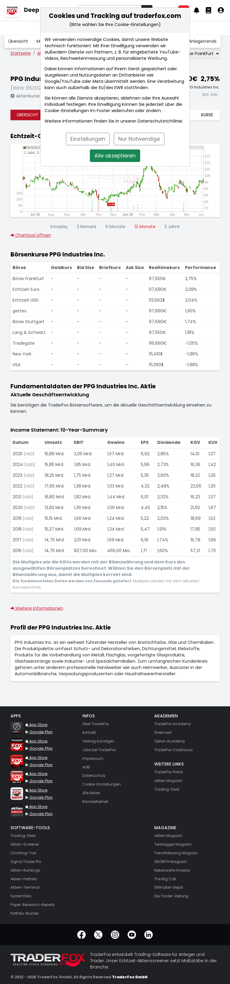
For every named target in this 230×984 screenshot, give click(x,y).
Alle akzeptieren (115, 155)
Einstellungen (87, 139)
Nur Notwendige (139, 139)
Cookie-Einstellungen (67, 111)
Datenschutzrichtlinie (159, 121)
